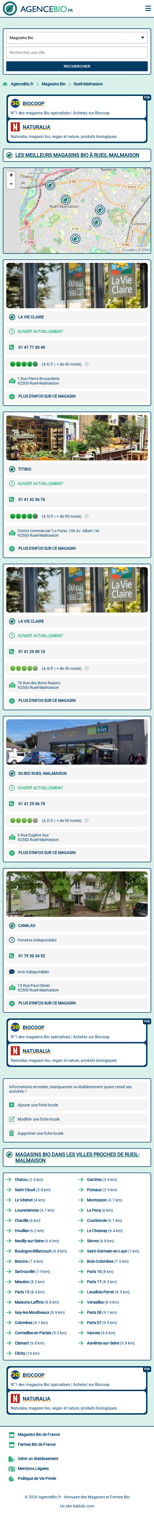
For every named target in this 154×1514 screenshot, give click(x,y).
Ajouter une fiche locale (38, 1105)
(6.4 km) (105, 1230)
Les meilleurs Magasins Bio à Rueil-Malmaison (77, 155)
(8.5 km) (108, 1292)
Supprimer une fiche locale (40, 1133)
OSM (145, 250)
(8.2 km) (30, 1282)
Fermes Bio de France (36, 1444)
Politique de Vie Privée (37, 1478)
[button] (65, 199)
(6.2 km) (29, 1230)
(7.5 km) (108, 1261)
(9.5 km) (102, 1322)
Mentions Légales (33, 1468)
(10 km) (27, 1353)
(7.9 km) (32, 1271)
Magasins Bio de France (39, 1434)
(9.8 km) (29, 1343)
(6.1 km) (104, 1220)
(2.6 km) (29, 1179)
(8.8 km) (37, 1302)
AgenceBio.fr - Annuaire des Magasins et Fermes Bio (84, 1497)
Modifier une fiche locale (39, 1119)
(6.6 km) (37, 1241)
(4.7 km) (104, 1200)
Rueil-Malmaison (88, 84)
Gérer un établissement (38, 1458)
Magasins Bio (53, 84)
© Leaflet (128, 250)
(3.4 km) (102, 1179)
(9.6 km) (101, 1333)
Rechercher (77, 66)
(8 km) (100, 1271)
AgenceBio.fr (22, 84)
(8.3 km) (102, 1282)
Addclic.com (83, 1506)
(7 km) (113, 1251)
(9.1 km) (102, 1312)
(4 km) (30, 1200)
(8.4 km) (30, 1292)
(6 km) (100, 1210)
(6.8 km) (100, 1241)
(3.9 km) (102, 1190)
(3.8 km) (33, 1190)
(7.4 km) (29, 1261)
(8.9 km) (103, 1302)
